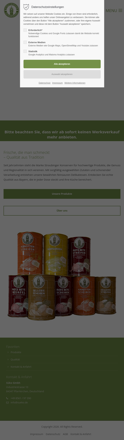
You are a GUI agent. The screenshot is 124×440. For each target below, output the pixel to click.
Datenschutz (45, 83)
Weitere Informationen (74, 83)
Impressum (57, 83)
